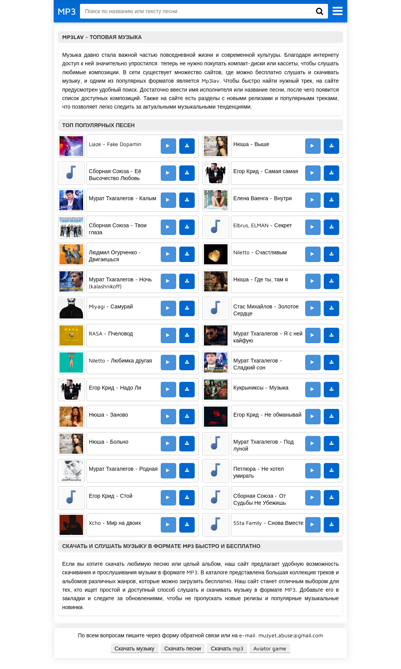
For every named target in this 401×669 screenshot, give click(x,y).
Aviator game (269, 648)
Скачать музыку (135, 648)
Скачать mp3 (227, 648)
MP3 (67, 11)
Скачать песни (183, 648)
